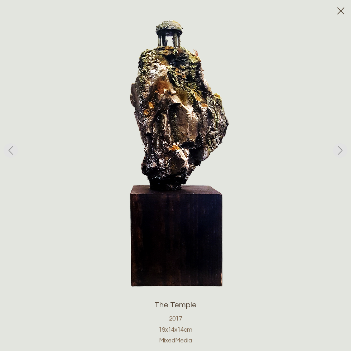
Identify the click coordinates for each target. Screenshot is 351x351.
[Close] (340, 11)
